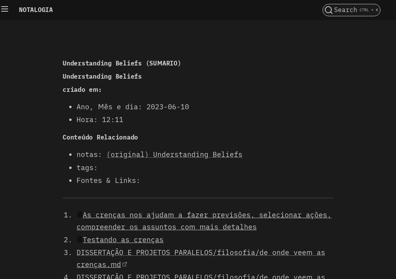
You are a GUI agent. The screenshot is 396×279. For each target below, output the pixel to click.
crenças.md (99, 264)
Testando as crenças (123, 239)
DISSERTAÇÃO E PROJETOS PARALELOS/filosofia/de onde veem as (201, 252)
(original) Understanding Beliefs (174, 154)
